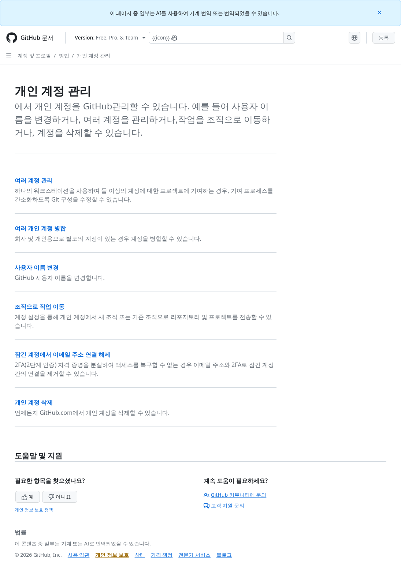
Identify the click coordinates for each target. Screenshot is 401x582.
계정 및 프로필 (34, 55)
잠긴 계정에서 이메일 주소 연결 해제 (62, 354)
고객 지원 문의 (224, 505)
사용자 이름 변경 (37, 267)
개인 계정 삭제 (34, 402)
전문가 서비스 (194, 554)
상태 (140, 554)
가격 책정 (162, 554)
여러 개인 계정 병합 (40, 228)
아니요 (59, 496)
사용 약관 (79, 554)
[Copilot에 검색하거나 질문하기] (222, 38)
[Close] (380, 12)
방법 (64, 55)
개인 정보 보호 (112, 554)
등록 (384, 37)
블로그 (224, 554)
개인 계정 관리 (93, 55)
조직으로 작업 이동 (39, 307)
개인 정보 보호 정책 (34, 510)
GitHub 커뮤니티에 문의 (235, 494)
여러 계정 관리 (34, 180)
